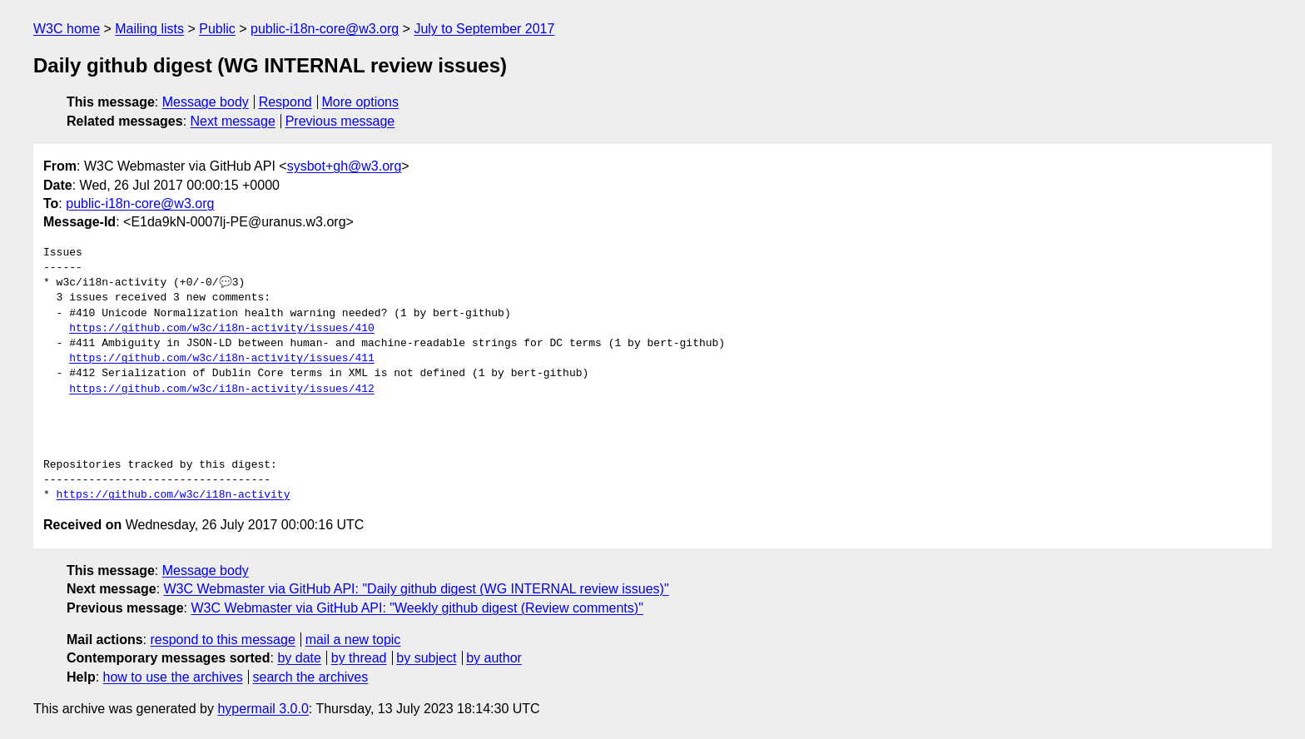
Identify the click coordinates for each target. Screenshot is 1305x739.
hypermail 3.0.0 (262, 709)
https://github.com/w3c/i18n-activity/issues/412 (222, 389)
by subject (426, 658)
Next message (233, 121)
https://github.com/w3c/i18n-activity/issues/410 (222, 328)
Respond (285, 102)
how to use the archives (173, 677)
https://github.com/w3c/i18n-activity (173, 495)
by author (494, 658)
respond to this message (222, 639)
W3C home (66, 29)
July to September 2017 (484, 29)
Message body (205, 102)
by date (298, 658)
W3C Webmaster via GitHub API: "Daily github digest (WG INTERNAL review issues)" (416, 589)
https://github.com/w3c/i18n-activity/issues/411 (222, 358)
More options (360, 102)
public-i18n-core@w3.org (325, 29)
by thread (359, 658)
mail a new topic (353, 639)
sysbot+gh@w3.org (344, 166)
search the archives (311, 677)
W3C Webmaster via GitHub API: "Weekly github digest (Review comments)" (417, 608)
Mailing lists (149, 29)
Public (217, 29)
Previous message (340, 121)
